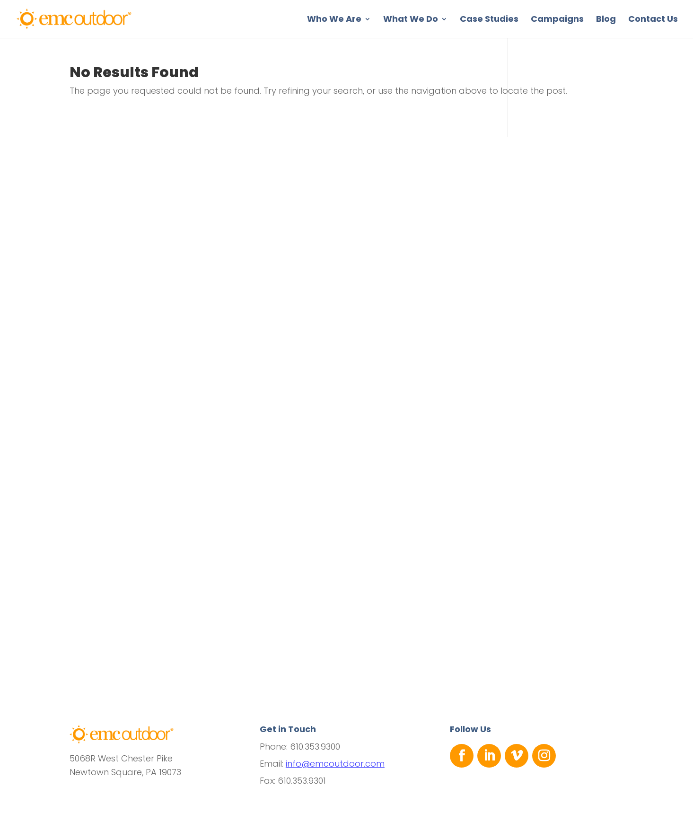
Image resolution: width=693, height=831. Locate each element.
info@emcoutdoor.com (335, 763)
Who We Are (334, 20)
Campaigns (557, 20)
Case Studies (489, 20)
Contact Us (653, 20)
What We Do (410, 20)
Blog (606, 20)
